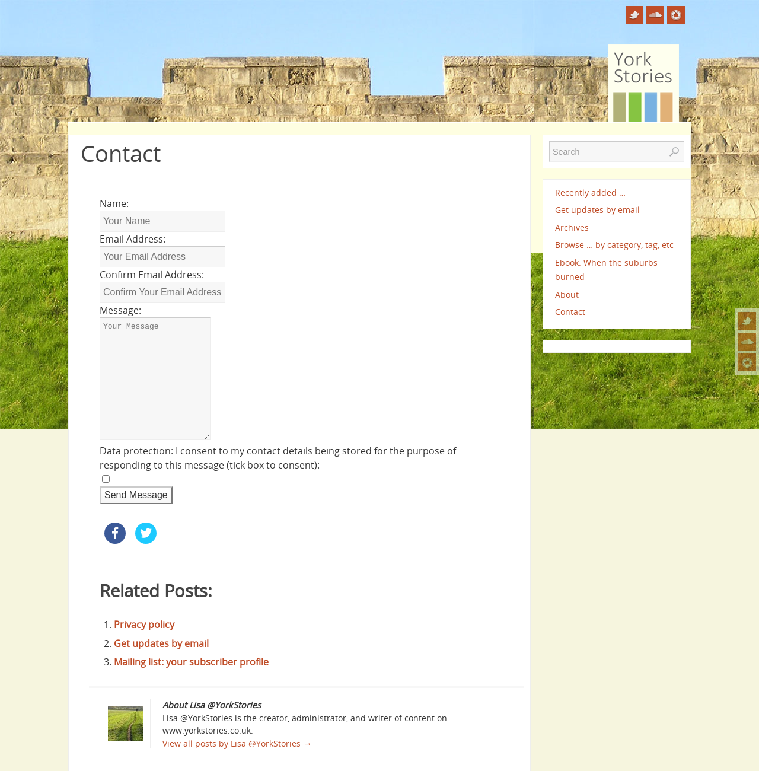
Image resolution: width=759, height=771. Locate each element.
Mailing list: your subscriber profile (191, 661)
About (567, 294)
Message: (120, 310)
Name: (114, 203)
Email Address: (132, 239)
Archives (572, 227)
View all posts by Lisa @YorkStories (236, 743)
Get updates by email (161, 643)
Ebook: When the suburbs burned (606, 269)
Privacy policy (144, 624)
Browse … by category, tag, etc (614, 244)
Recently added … (590, 192)
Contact (570, 311)
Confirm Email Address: (152, 274)
